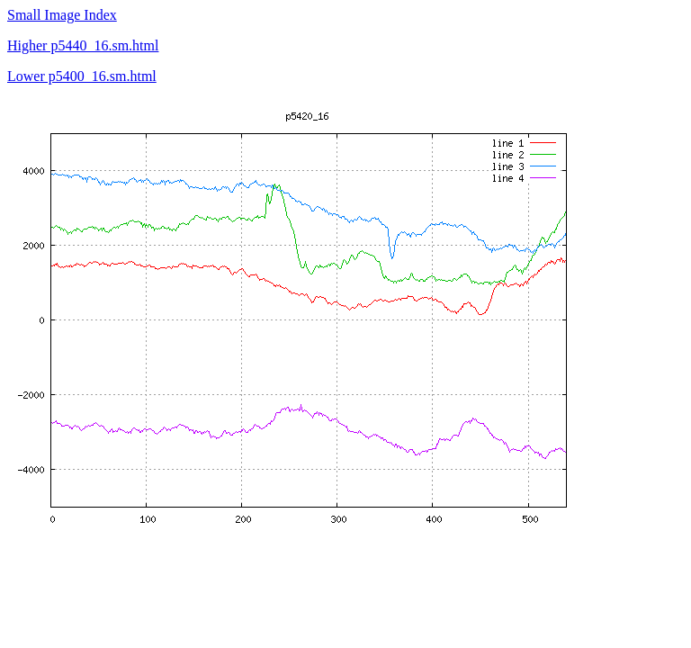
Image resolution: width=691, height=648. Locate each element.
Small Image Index (62, 14)
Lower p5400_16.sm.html (82, 76)
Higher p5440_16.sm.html (82, 45)
